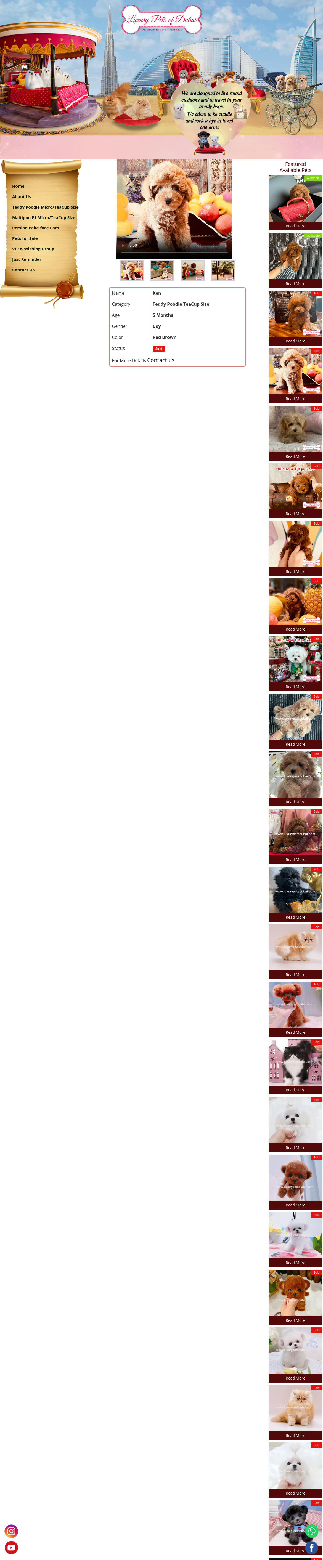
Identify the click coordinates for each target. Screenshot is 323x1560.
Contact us (160, 360)
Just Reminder (26, 259)
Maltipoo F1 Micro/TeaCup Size (43, 217)
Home (18, 186)
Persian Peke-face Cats (35, 227)
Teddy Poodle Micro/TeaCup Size (45, 207)
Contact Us (23, 269)
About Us (21, 196)
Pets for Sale (25, 238)
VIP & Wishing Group (33, 248)
